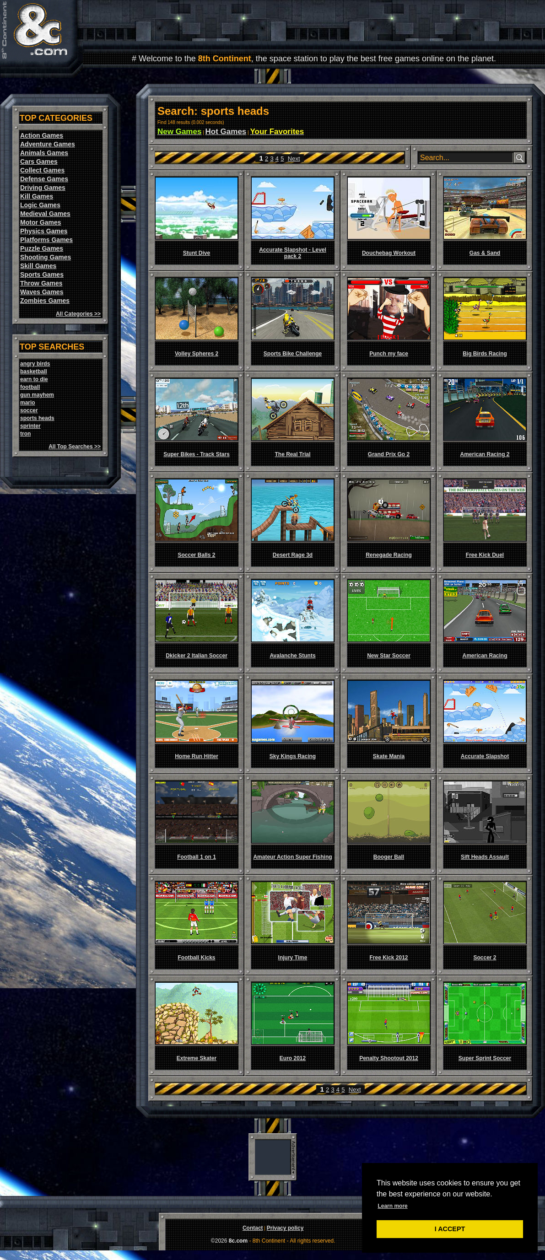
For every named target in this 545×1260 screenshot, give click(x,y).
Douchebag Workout (388, 253)
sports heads (37, 418)
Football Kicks (196, 957)
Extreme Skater (196, 1058)
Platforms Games (46, 239)
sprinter (30, 426)
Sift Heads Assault (485, 857)
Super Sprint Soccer (485, 1058)
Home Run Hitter (196, 756)
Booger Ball (388, 857)
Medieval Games (45, 213)
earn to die (34, 379)
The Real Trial (292, 454)
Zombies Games (45, 300)
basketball (33, 371)
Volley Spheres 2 (196, 353)
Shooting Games (45, 257)
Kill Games (36, 196)
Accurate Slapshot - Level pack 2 (292, 253)
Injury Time (293, 957)
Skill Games (38, 265)
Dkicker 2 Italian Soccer (196, 655)
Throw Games (41, 283)
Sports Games (42, 274)
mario (27, 402)
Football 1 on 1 (196, 857)
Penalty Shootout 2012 (388, 1058)
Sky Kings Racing (293, 756)
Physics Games (44, 231)
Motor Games (40, 222)
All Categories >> (78, 314)
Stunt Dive (196, 253)
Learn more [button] (392, 1206)
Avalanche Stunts (292, 655)
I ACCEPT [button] (450, 1229)
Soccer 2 (484, 957)
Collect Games (42, 170)
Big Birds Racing (485, 353)
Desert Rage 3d (293, 555)
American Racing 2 (484, 454)
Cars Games (39, 161)
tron (25, 434)
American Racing (484, 655)
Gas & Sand (484, 253)
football (30, 387)
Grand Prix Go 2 (389, 454)
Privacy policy (285, 1228)
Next (294, 158)
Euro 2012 (293, 1058)
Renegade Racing (389, 555)
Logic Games (40, 205)
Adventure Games (47, 144)
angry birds (35, 364)
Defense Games (44, 179)
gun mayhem (37, 395)
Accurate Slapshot (485, 756)
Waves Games (41, 292)
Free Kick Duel (485, 555)
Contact (253, 1228)
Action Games (41, 135)
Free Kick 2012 (388, 957)
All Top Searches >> (75, 446)
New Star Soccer (388, 655)
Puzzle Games (41, 248)
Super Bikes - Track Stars (196, 454)
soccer (29, 410)
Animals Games (44, 152)
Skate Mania (389, 756)
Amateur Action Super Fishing (292, 857)
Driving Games (42, 187)
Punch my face (388, 353)
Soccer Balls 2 (196, 555)
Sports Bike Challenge (293, 353)
